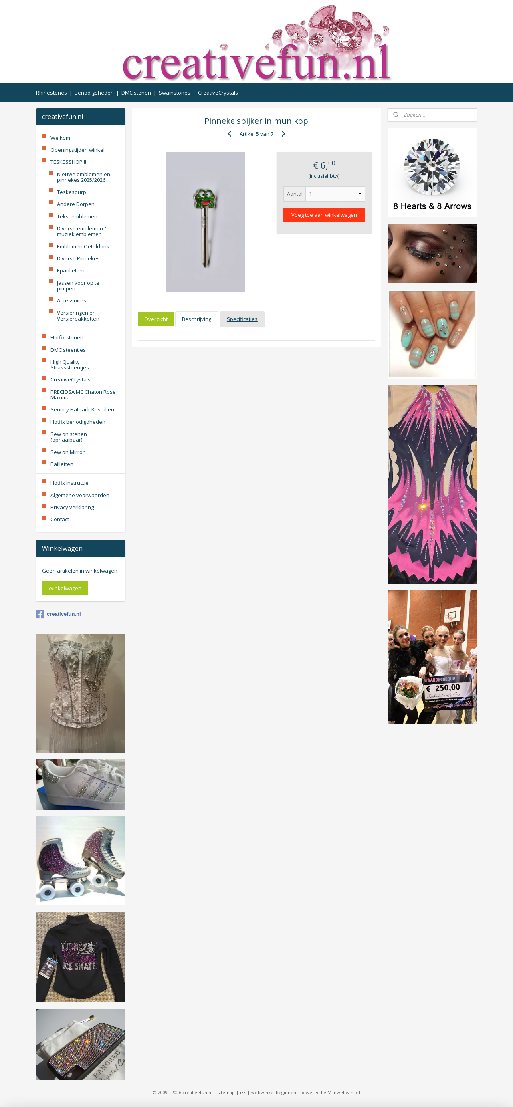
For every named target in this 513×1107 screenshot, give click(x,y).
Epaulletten (71, 270)
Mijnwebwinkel (343, 1092)
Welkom (60, 137)
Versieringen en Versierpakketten (78, 315)
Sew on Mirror (67, 452)
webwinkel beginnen (273, 1092)
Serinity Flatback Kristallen (82, 409)
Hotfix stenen (66, 337)
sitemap (226, 1092)
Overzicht (156, 319)
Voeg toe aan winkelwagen (324, 214)
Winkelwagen (64, 588)
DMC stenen (136, 92)
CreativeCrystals (218, 92)
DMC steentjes (68, 349)
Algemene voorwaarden (79, 495)
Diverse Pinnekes (78, 258)
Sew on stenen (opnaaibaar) (68, 436)
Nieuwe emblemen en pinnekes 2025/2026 (83, 177)
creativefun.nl (58, 614)
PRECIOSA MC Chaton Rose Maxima (83, 394)
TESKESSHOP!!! (68, 161)
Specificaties (242, 319)
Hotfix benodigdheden (77, 421)
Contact (59, 519)
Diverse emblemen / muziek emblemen (81, 231)
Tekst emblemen (77, 216)
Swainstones (174, 92)
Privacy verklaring (72, 507)
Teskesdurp (71, 192)
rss (243, 1092)
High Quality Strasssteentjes (69, 364)
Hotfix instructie (69, 482)
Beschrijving (196, 319)
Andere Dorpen (76, 204)
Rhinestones (51, 92)
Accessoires (71, 300)
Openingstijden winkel (77, 149)
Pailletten (61, 464)
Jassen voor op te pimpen (78, 285)
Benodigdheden (94, 92)
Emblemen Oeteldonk (83, 246)
